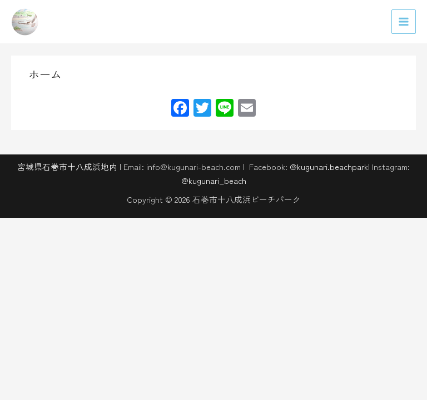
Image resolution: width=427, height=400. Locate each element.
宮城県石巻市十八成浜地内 (67, 166)
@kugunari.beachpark (329, 166)
